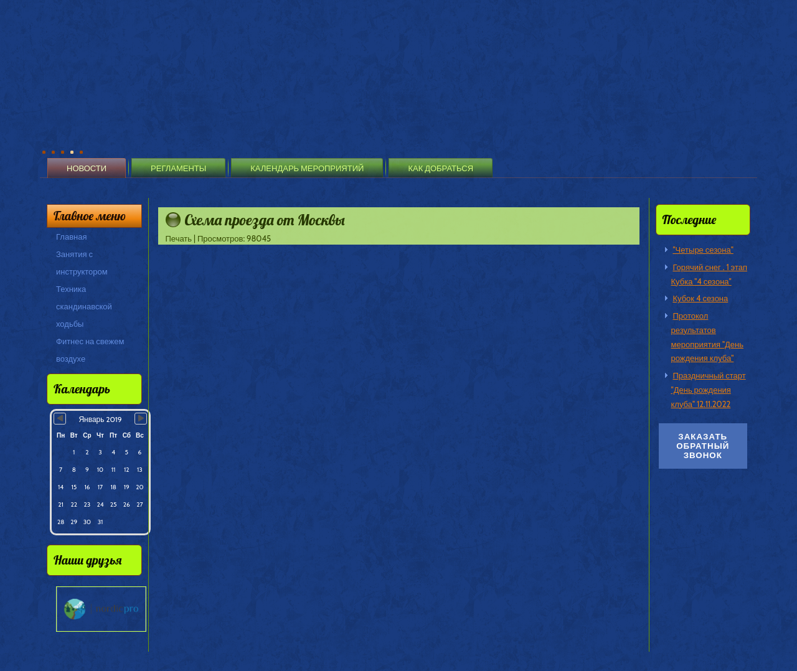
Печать (180, 238)
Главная (71, 237)
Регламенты (178, 168)
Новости (86, 168)
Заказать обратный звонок (702, 446)
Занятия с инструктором (82, 262)
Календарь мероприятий (307, 168)
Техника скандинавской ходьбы (84, 306)
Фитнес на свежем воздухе (90, 350)
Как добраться (440, 168)
